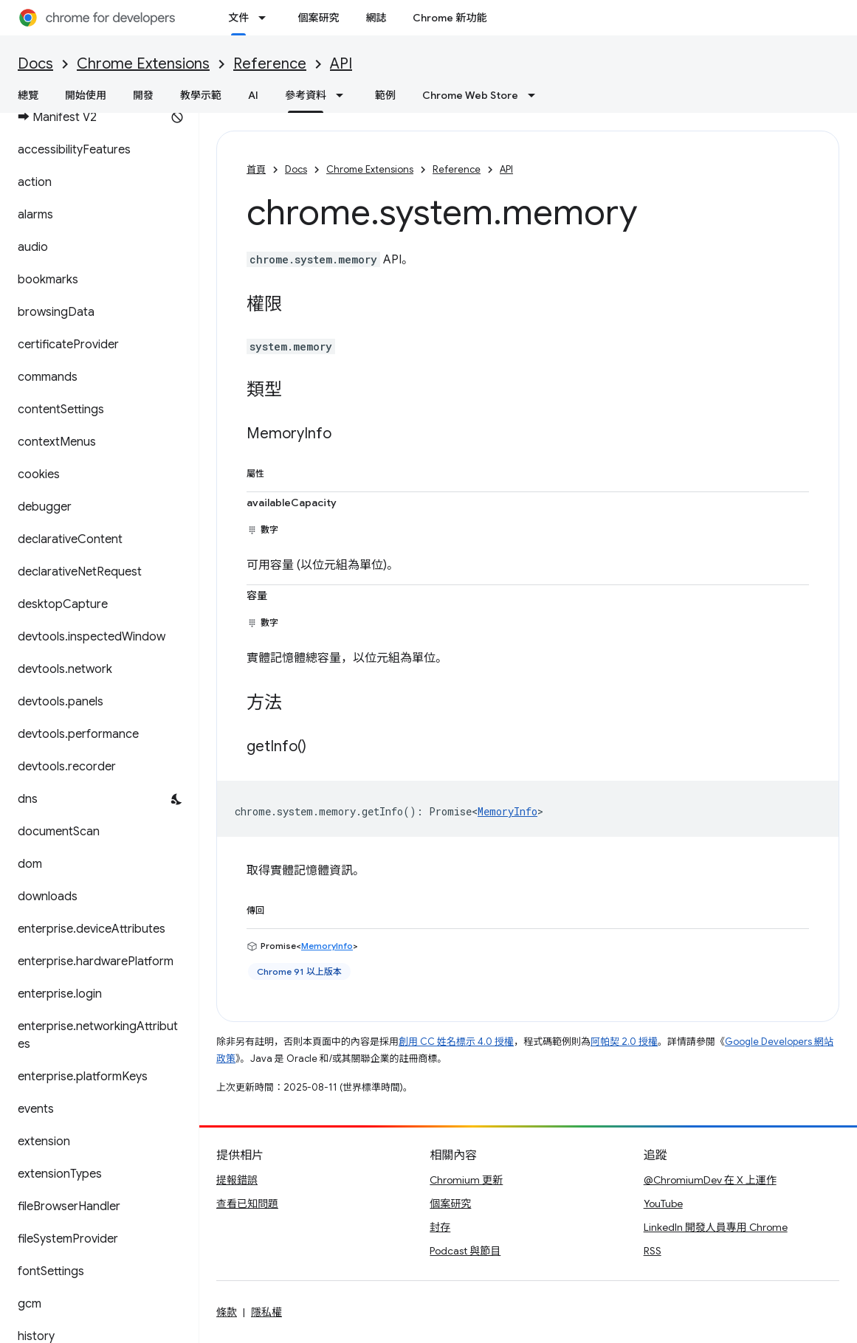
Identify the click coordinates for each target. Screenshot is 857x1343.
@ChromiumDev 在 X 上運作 (710, 1180)
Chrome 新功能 (449, 17)
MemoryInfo (507, 811)
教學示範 (200, 95)
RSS (652, 1250)
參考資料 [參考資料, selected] (305, 95)
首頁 (256, 169)
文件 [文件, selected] (238, 17)
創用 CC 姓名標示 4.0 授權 (456, 1041)
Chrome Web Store (470, 95)
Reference (269, 64)
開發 (143, 95)
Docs (35, 64)
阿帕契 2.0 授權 (624, 1041)
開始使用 (85, 95)
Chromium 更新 (466, 1180)
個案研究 (318, 17)
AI (253, 95)
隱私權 (266, 1312)
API (341, 64)
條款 (226, 1312)
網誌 (375, 17)
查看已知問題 (247, 1203)
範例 (385, 95)
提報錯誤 (237, 1180)
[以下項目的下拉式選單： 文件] (266, 18)
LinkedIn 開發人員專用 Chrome (716, 1227)
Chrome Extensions (143, 64)
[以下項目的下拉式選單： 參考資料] (344, 95)
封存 (440, 1227)
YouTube (663, 1203)
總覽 (28, 95)
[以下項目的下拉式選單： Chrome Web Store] (536, 95)
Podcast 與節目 (465, 1250)
